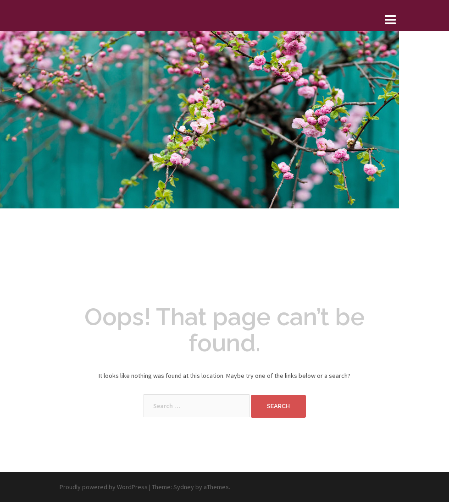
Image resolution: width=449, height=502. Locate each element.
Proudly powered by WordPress (104, 487)
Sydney (183, 487)
